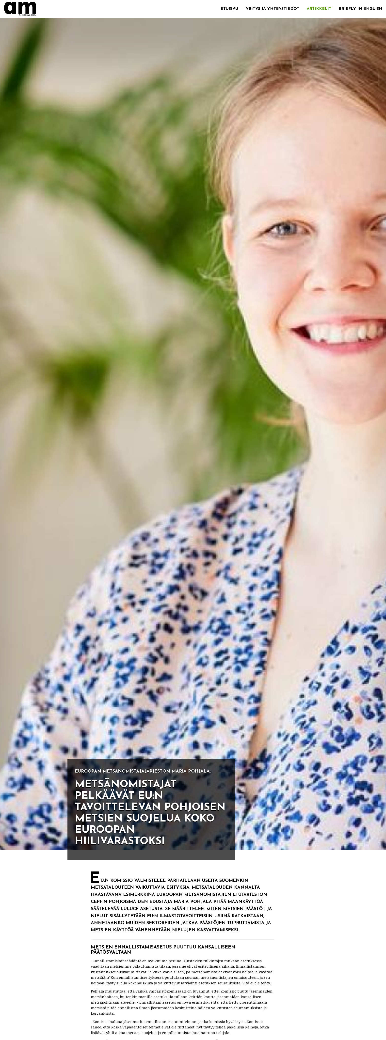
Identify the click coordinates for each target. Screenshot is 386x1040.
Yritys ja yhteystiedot (272, 9)
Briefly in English (360, 9)
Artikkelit (319, 9)
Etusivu (229, 9)
